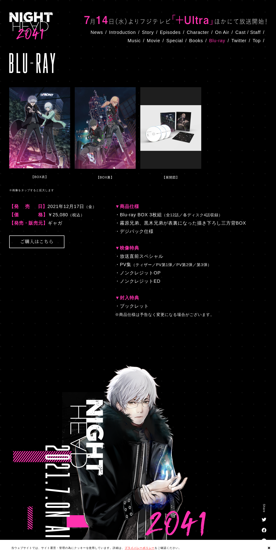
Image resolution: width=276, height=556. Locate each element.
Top (257, 40)
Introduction (122, 32)
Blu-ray (217, 40)
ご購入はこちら (37, 241)
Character (198, 32)
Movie (153, 40)
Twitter (239, 40)
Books (196, 40)
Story (148, 32)
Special (174, 40)
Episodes (170, 32)
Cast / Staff (248, 32)
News (97, 32)
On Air (222, 32)
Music (134, 40)
